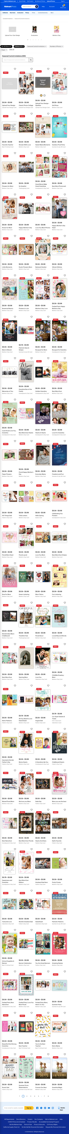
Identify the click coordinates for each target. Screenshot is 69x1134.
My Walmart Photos (40, 1)
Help (43, 6)
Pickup (27, 12)
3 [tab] (33, 39)
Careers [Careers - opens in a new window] (30, 1119)
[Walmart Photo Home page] (10, 6)
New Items (12, 12)
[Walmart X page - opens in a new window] (41, 1108)
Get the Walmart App (15, 1124)
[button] (9, 68)
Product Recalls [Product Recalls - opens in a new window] (32, 1122)
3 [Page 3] (30, 1096)
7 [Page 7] (44, 1096)
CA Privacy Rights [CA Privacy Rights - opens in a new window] (52, 1124)
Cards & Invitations (8, 18)
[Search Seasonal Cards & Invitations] (15, 60)
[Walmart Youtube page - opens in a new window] (49, 1108)
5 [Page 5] (38, 1096)
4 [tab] (35, 39)
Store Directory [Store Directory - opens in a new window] (21, 1119)
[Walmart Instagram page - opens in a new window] (53, 1108)
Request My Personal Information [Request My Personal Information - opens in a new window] (56, 1127)
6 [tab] (41, 39)
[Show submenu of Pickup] (29, 13)
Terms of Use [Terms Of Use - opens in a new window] (28, 1124)
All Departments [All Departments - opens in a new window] (9, 1119)
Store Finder (22, 1)
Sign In (63, 1)
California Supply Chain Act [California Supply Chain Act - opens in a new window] (11, 1127)
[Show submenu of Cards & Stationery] (48, 13)
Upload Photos (51, 1)
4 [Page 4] (34, 1096)
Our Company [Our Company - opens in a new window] (38, 1119)
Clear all (11, 49)
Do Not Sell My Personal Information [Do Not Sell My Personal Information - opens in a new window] (33, 1127)
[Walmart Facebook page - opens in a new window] (37, 1108)
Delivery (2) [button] (19, 46)
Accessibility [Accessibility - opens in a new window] (42, 1122)
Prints (33, 12)
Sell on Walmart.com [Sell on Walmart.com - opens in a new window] (51, 1119)
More (52, 12)
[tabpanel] (12, 31)
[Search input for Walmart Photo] (28, 6)
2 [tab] (30, 39)
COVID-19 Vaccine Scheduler (16, 1122)
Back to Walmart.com (9, 1)
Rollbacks (5, 12)
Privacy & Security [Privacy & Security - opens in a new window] (39, 1124)
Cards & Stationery (43, 12)
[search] (31, 60)
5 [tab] (38, 39)
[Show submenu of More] (54, 13)
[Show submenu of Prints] (35, 13)
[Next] (48, 1096)
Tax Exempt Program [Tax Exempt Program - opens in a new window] (52, 1122)
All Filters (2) (6, 46)
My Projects (30, 1)
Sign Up (29, 1108)
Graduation (20, 12)
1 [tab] (27, 39)
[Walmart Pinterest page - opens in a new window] (45, 1108)
